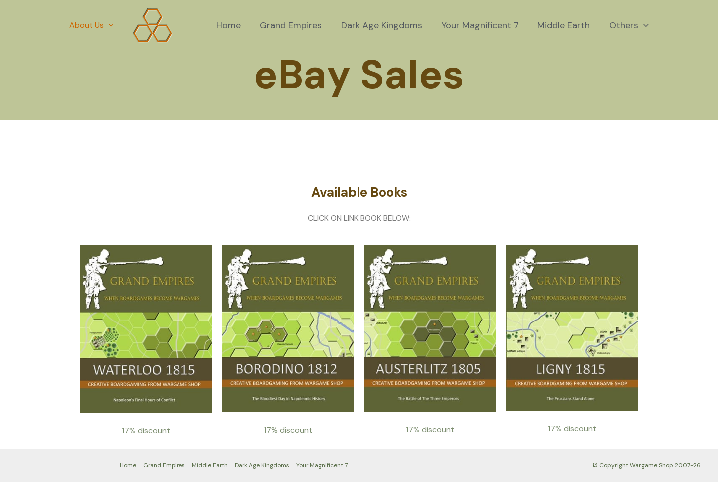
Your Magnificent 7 (483, 25)
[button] (107, 25)
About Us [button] (90, 25)
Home (235, 25)
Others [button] (629, 25)
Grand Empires (297, 25)
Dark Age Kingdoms (386, 25)
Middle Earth (565, 25)
